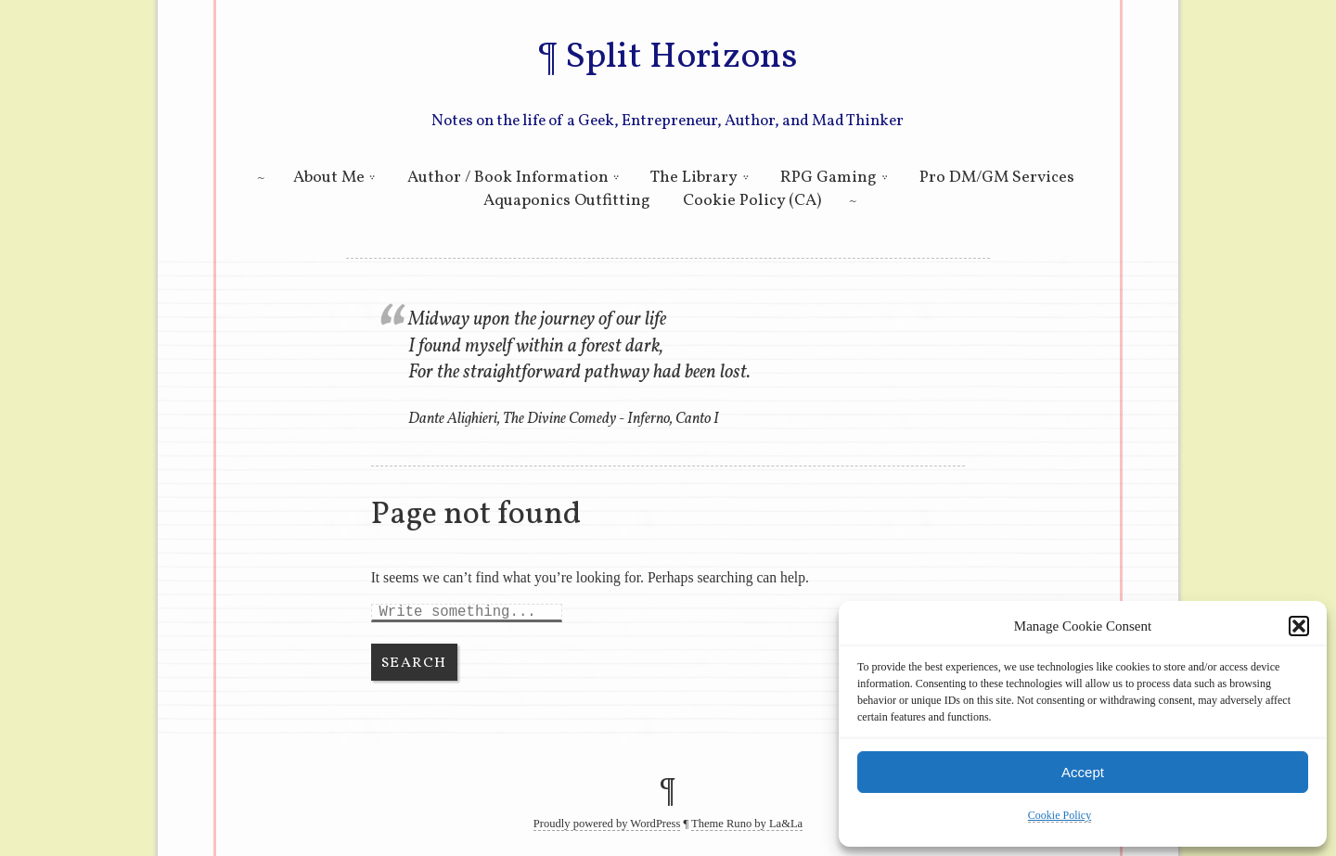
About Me (329, 177)
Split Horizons (681, 57)
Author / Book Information (508, 177)
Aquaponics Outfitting (566, 200)
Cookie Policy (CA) (752, 200)
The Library (694, 177)
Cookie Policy (1059, 815)
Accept (1082, 772)
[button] (1299, 626)
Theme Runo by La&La (747, 823)
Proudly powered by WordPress (607, 823)
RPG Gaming (828, 177)
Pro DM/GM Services (996, 177)
